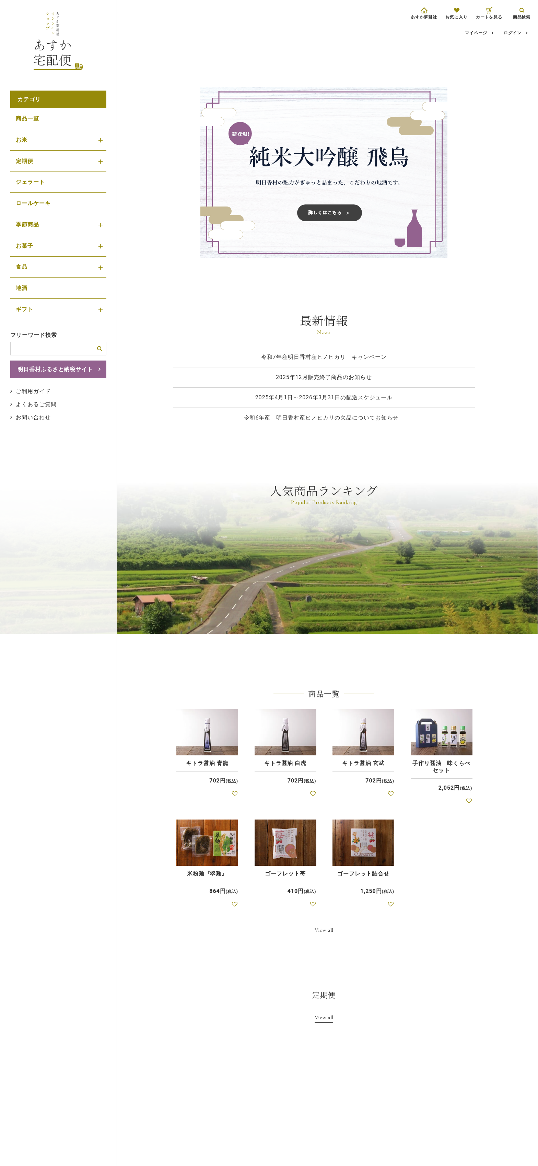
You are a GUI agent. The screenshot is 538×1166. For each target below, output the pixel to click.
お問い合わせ (33, 417)
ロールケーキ (33, 203)
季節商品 (27, 224)
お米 (21, 140)
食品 (21, 266)
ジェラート (30, 182)
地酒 (21, 288)
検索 (99, 348)
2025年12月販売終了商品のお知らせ (324, 377)
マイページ (476, 33)
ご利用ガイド (33, 391)
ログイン (513, 33)
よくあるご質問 (36, 404)
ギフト (24, 309)
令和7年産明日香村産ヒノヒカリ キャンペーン (324, 357)
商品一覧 (27, 118)
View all (324, 929)
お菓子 (24, 246)
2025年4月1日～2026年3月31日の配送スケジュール (324, 397)
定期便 (24, 161)
